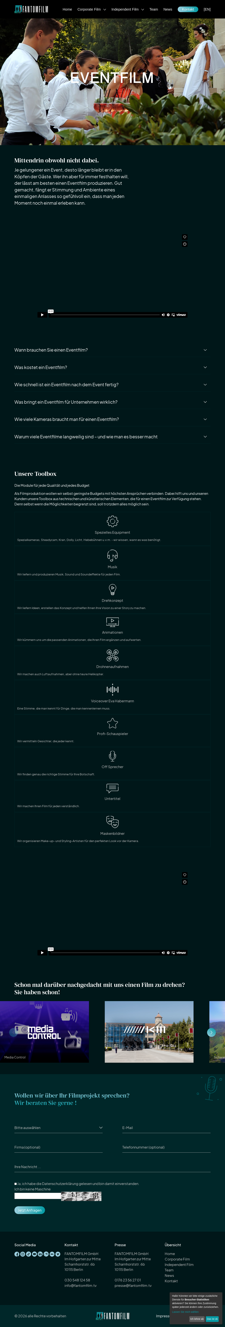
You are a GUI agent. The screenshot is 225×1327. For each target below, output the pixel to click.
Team (153, 9)
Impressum (165, 1316)
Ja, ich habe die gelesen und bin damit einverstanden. (76, 1183)
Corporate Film (90, 9)
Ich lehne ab (197, 1318)
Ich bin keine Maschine (32, 1189)
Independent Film (125, 9)
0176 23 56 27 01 (128, 1280)
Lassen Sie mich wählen (185, 1311)
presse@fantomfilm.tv (133, 1285)
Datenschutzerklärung (60, 1183)
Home (67, 9)
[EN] (207, 9)
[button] (211, 1032)
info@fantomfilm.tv (81, 1285)
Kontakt (188, 9)
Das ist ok (212, 1318)
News (167, 9)
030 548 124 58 (77, 1280)
